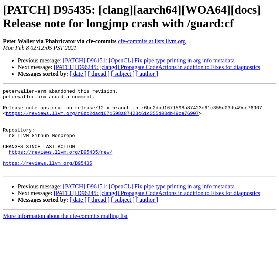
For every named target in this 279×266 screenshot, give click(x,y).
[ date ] (78, 74)
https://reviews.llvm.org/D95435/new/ (61, 165)
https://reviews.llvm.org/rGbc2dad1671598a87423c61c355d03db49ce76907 (102, 118)
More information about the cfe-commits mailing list (65, 232)
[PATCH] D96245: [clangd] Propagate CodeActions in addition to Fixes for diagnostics (157, 67)
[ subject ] (123, 74)
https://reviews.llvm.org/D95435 (47, 178)
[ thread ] (99, 74)
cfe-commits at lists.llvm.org (152, 41)
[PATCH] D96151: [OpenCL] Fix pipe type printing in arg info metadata (149, 60)
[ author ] (147, 74)
